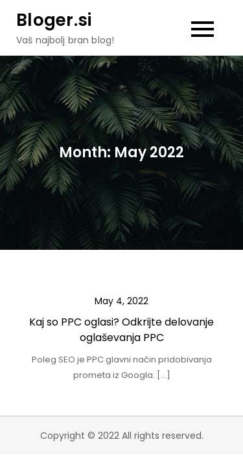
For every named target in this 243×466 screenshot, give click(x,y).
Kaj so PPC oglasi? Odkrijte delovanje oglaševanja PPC (121, 330)
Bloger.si (53, 20)
